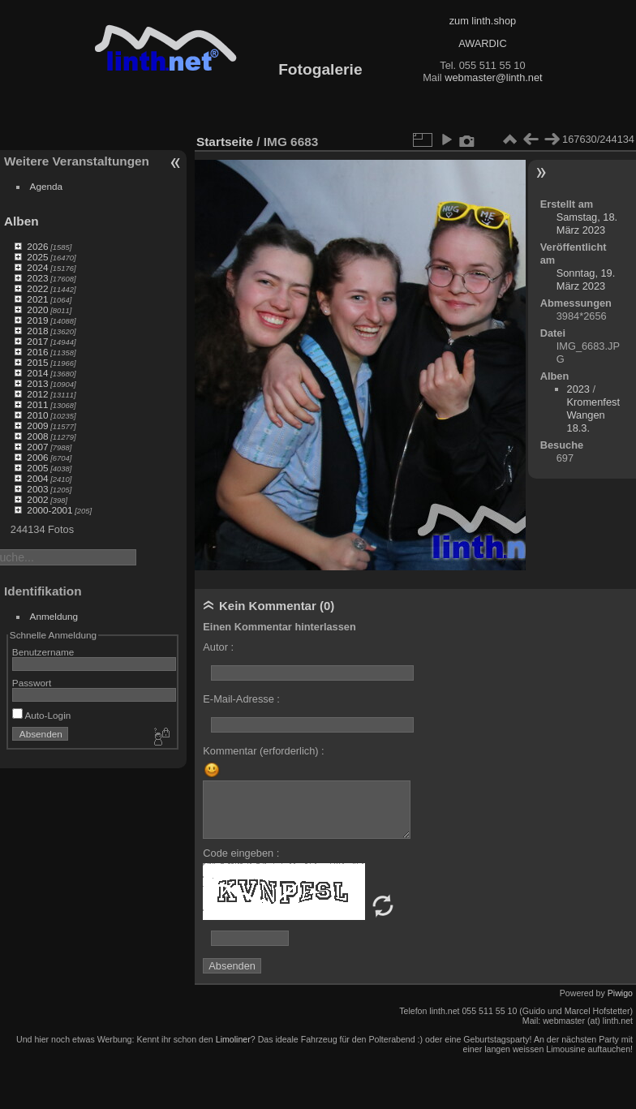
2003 (37, 489)
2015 (37, 362)
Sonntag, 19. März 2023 (586, 279)
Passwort (31, 682)
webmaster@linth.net (493, 77)
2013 (37, 383)
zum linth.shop (483, 21)
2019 (37, 320)
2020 (37, 309)
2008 (37, 436)
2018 (37, 330)
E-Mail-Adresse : (241, 699)
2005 (37, 467)
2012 (37, 394)
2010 (37, 415)
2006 (37, 457)
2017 (37, 341)
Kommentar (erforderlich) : (263, 751)
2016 (37, 351)
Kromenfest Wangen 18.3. (593, 415)
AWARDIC (482, 43)
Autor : (218, 647)
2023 (37, 278)
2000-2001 (49, 510)
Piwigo (620, 993)
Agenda (46, 186)
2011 (37, 404)
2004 (37, 478)
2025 (37, 256)
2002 (37, 499)
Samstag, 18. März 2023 (586, 223)
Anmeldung (54, 616)
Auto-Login (41, 715)
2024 (37, 267)
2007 (37, 446)
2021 (37, 299)
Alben (21, 221)
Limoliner (233, 1039)
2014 (37, 373)
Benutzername (43, 652)
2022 (37, 288)
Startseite (224, 141)
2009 (37, 425)
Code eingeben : (241, 853)
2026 (37, 246)
